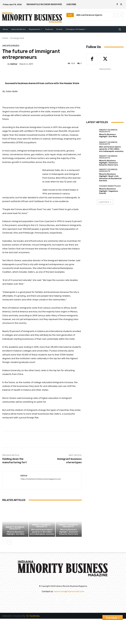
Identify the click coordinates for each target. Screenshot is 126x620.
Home (5, 38)
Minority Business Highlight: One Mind (15, 533)
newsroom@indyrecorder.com (69, 591)
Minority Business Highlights (15, 528)
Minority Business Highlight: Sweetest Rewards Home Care (68, 532)
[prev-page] (4, 542)
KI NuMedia (33, 615)
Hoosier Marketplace (110, 186)
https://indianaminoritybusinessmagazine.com (41, 479)
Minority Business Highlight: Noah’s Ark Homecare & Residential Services (110, 177)
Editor (13, 64)
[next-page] (10, 542)
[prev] (115, 15)
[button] (120, 29)
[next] (120, 15)
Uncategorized (17, 38)
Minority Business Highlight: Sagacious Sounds (108, 191)
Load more (105, 202)
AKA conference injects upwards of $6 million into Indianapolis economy (42, 532)
